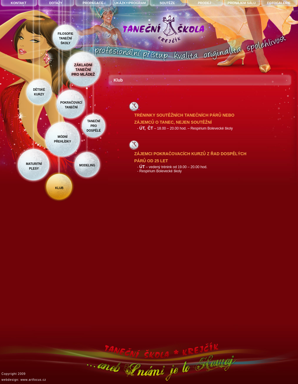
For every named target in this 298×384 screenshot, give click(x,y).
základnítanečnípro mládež (83, 70)
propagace (93, 3)
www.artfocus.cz (33, 379)
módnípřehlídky (62, 139)
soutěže (167, 3)
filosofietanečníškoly (65, 38)
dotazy (55, 3)
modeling (87, 165)
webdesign (9, 379)
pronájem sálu (241, 3)
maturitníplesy (34, 166)
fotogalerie (278, 3)
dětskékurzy (39, 92)
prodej (204, 3)
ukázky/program (130, 3)
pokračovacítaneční (71, 105)
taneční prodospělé (94, 126)
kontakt (19, 3)
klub (59, 188)
